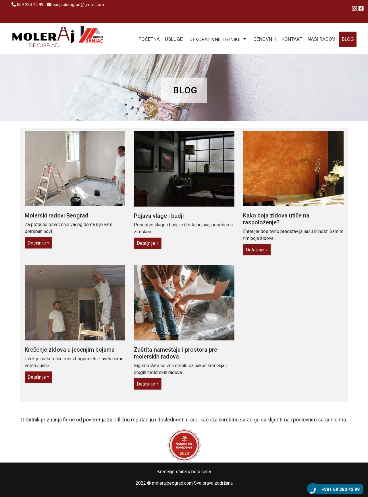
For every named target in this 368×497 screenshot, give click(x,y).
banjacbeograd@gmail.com (75, 4)
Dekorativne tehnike (215, 39)
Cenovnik (264, 39)
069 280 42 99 (27, 4)
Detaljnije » (38, 243)
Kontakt (292, 39)
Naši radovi (322, 39)
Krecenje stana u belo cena (184, 471)
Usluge (174, 39)
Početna (149, 39)
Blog (348, 39)
